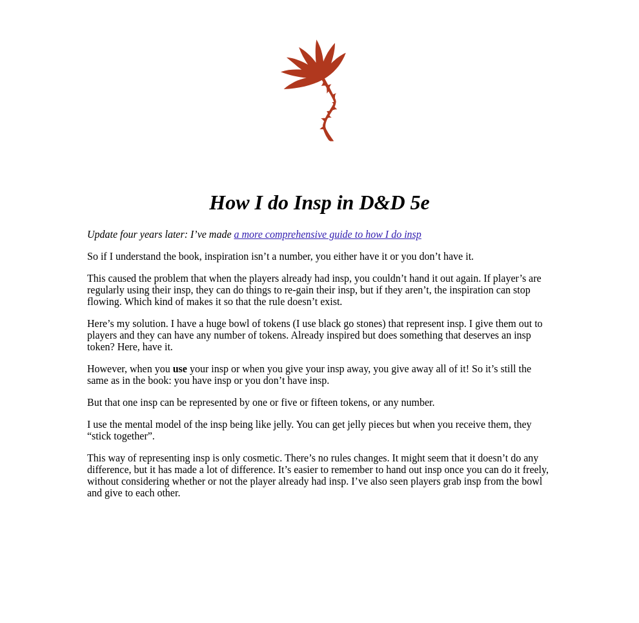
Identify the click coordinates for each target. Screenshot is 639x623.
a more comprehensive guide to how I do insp (327, 234)
